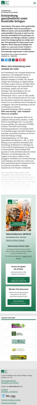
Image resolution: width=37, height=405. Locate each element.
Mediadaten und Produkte (10, 382)
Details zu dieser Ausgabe (15, 240)
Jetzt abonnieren (18, 302)
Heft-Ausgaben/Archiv (8, 380)
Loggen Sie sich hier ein (18, 280)
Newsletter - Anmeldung (9, 391)
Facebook (4, 389)
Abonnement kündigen (8, 403)
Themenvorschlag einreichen (11, 400)
